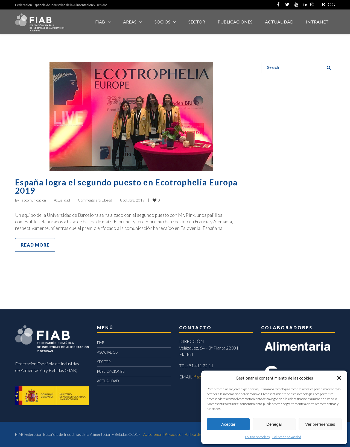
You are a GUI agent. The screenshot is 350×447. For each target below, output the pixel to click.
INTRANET (317, 21)
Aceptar (228, 424)
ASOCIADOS (107, 352)
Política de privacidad (286, 437)
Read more (35, 244)
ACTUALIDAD (279, 21)
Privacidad (173, 434)
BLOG (328, 4)
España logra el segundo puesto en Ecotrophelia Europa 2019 (126, 186)
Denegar (274, 424)
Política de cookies (257, 437)
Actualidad (62, 200)
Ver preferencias (320, 424)
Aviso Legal (152, 434)
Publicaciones (235, 21)
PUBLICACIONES (110, 371)
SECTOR (196, 21)
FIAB (100, 21)
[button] (339, 378)
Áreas (129, 21)
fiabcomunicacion (33, 200)
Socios (162, 21)
